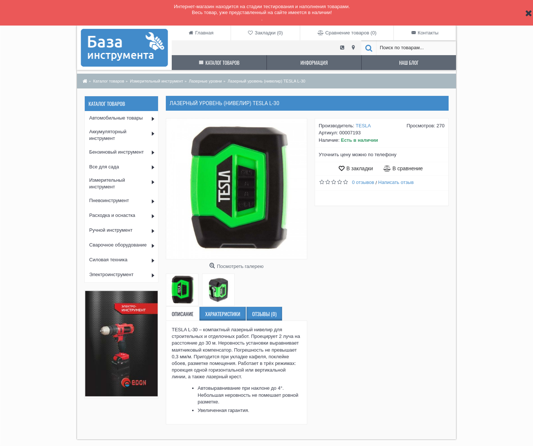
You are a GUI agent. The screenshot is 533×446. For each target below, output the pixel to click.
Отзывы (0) (264, 314)
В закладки (359, 168)
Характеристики (222, 314)
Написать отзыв (396, 182)
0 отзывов (363, 182)
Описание (182, 314)
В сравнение (407, 168)
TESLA (363, 125)
